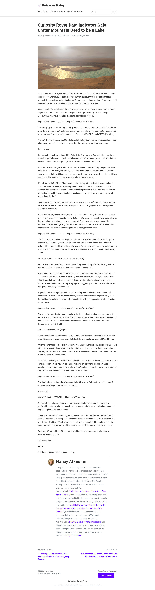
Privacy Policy (82, 581)
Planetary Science (83, 36)
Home (40, 12)
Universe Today (52, 5)
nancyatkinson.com (73, 536)
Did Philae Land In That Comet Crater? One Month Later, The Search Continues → (99, 555)
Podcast (53, 12)
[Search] (115, 12)
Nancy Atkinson (45, 36)
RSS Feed (80, 12)
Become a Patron (106, 576)
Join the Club (71, 12)
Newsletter (61, 12)
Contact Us (72, 581)
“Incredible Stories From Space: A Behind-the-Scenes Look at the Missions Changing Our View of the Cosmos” (81, 508)
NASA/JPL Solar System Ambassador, (85, 522)
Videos (46, 12)
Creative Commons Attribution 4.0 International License (85, 585)
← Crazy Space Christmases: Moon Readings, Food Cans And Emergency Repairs (53, 556)
